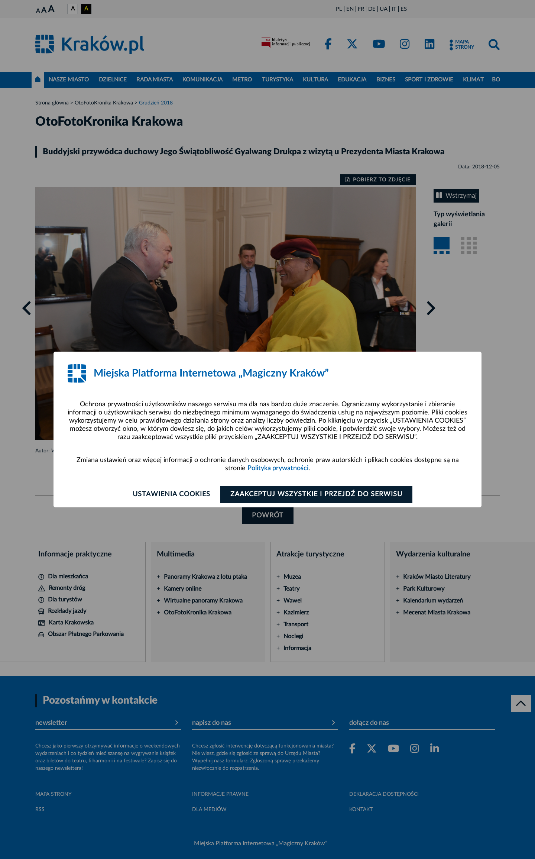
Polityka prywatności (277, 468)
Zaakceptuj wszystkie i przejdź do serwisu (316, 494)
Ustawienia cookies (171, 494)
